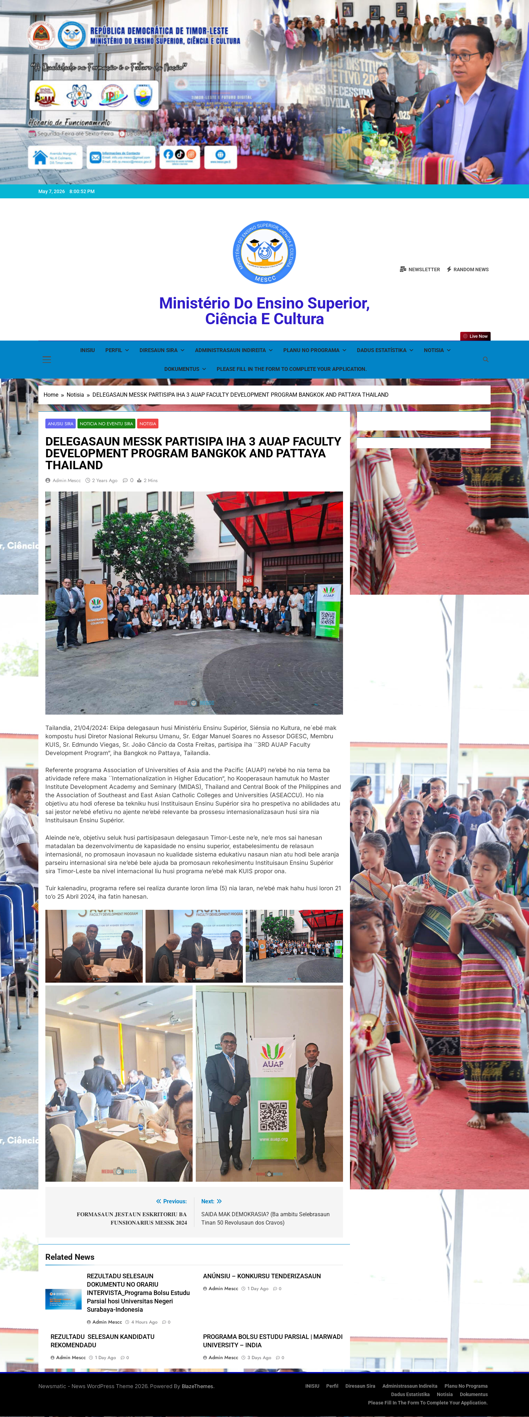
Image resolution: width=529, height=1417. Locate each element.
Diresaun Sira (159, 350)
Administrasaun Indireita (230, 350)
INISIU (87, 350)
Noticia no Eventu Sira (104, 424)
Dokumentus (181, 369)
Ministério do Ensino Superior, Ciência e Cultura (264, 311)
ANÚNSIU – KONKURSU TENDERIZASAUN (262, 1276)
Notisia (434, 350)
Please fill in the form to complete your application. (292, 369)
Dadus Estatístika (382, 350)
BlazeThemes (197, 1386)
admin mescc (67, 480)
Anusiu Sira (60, 424)
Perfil (113, 350)
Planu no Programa (311, 350)
